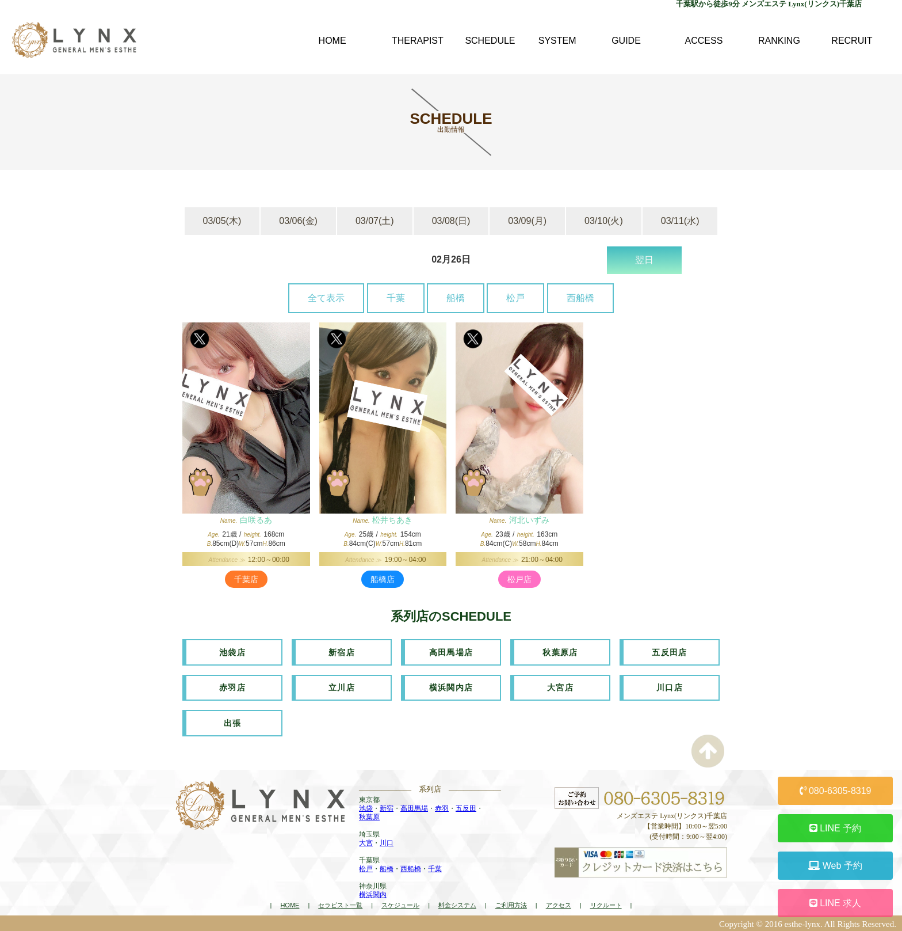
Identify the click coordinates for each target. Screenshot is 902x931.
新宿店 (341, 651)
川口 (386, 842)
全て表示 (326, 298)
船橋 (455, 298)
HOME (289, 903)
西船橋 (580, 298)
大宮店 (560, 686)
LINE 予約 (835, 828)
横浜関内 (373, 894)
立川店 (341, 686)
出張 (233, 722)
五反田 (466, 807)
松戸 (515, 298)
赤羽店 (232, 686)
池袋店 (232, 651)
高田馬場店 (451, 651)
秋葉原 (369, 816)
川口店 (669, 686)
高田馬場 (414, 807)
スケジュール (400, 903)
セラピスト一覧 (340, 903)
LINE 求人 (835, 903)
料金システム (457, 903)
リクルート (606, 903)
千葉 (396, 298)
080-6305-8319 (836, 791)
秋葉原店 (560, 651)
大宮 (366, 842)
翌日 (644, 260)
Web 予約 (835, 866)
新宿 (386, 807)
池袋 (366, 807)
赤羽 (442, 807)
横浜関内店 (451, 686)
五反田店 (669, 651)
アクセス (558, 903)
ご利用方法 (511, 903)
